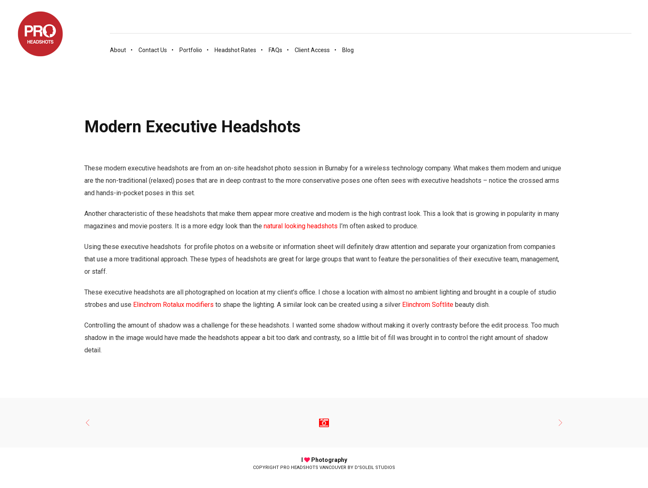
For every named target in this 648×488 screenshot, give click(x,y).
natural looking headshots (301, 226)
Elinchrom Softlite (427, 305)
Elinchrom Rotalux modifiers (173, 305)
